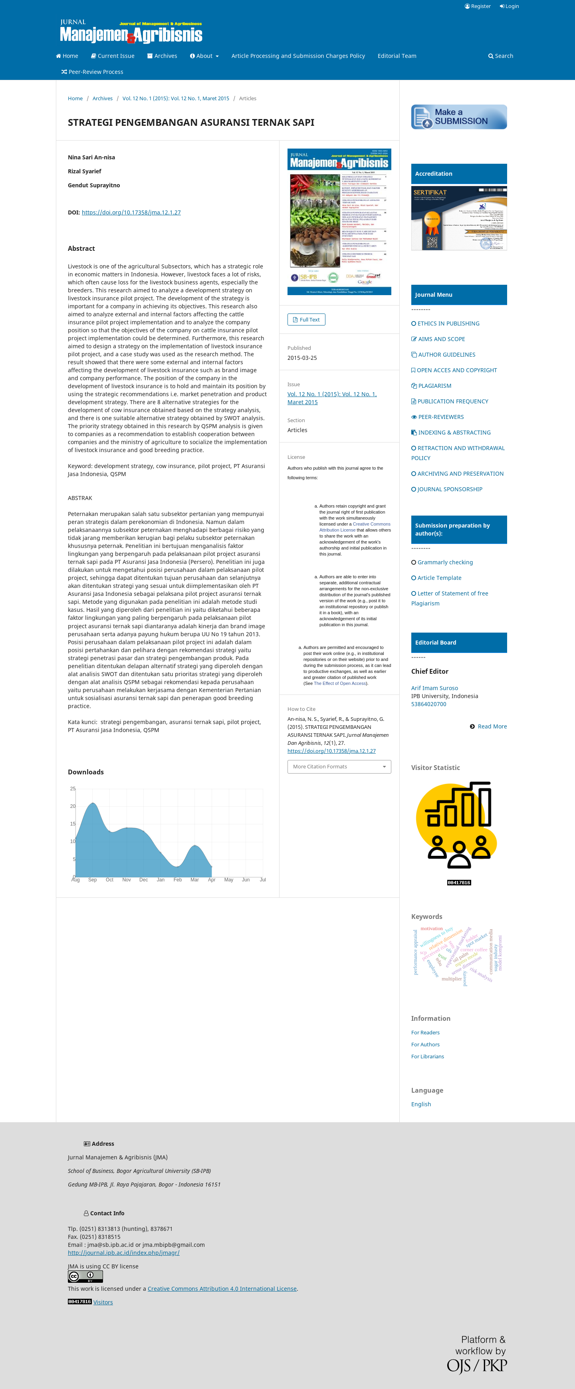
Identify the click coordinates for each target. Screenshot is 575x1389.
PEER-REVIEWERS (437, 417)
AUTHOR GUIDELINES (443, 354)
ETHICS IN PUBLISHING (445, 323)
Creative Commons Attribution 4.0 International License (222, 1288)
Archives (162, 56)
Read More (492, 726)
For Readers (425, 1032)
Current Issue (113, 56)
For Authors (425, 1044)
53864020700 (428, 704)
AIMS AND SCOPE (438, 339)
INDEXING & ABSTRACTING (451, 432)
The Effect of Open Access (340, 683)
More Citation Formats (320, 766)
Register (478, 6)
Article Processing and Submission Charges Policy (298, 56)
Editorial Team (397, 56)
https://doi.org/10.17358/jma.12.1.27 (131, 212)
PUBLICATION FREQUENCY (449, 401)
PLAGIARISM (431, 385)
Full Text (309, 319)
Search (501, 56)
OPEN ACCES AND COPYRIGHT (454, 370)
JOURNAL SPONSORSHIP (446, 489)
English (421, 1104)
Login (509, 6)
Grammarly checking (445, 562)
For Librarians (427, 1056)
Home (67, 56)
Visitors (103, 1302)
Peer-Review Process (92, 71)
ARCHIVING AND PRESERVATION (457, 473)
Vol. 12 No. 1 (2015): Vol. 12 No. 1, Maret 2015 (176, 98)
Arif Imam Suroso (434, 688)
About (202, 56)
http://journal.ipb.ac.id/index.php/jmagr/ (124, 1252)
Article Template (436, 577)
